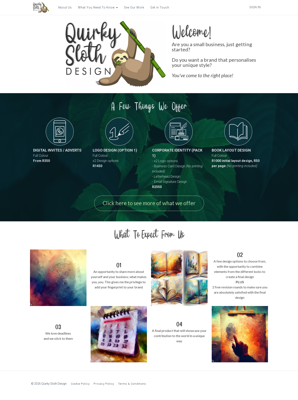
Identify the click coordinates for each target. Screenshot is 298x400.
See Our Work (132, 7)
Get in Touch (157, 7)
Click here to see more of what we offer (149, 204)
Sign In (255, 7)
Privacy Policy (104, 385)
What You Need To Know (96, 7)
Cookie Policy (80, 385)
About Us (63, 7)
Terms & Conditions (132, 385)
